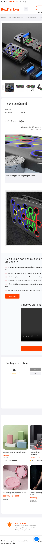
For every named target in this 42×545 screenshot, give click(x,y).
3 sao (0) (35, 373)
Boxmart (3, 17)
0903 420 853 (13, 2)
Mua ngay (12, 296)
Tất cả (35, 369)
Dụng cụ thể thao (30, 17)
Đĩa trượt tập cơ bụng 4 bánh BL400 (14, 493)
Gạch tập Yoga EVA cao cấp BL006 (14, 452)
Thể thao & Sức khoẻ (16, 17)
